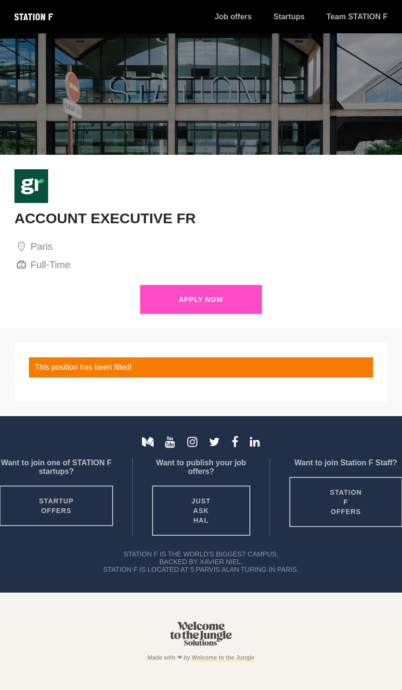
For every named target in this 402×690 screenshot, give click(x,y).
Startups (289, 17)
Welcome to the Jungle (223, 657)
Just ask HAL (201, 510)
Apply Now (201, 299)
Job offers (233, 17)
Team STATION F (357, 17)
